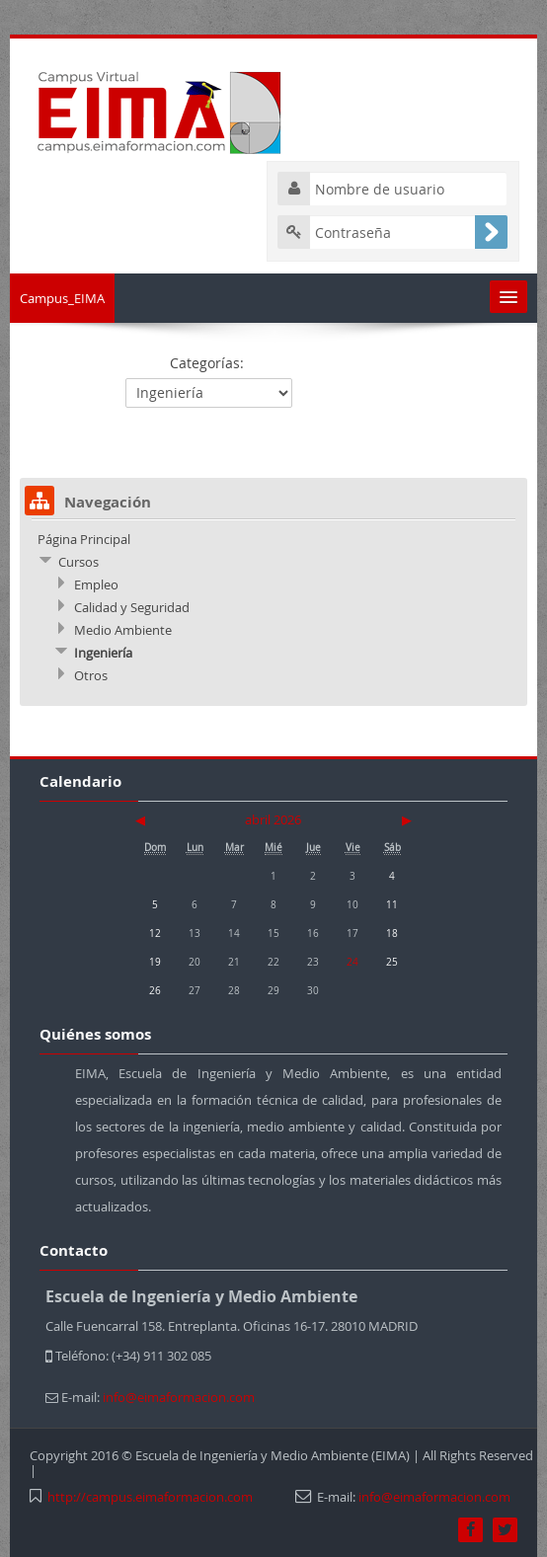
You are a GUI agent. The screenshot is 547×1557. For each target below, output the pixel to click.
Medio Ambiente (123, 630)
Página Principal (84, 539)
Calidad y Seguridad (132, 607)
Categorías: (207, 362)
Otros (91, 675)
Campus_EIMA (62, 298)
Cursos (78, 562)
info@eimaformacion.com (434, 1497)
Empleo (96, 584)
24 (352, 962)
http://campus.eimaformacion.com (150, 1497)
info (179, 1397)
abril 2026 (273, 819)
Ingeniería (103, 653)
